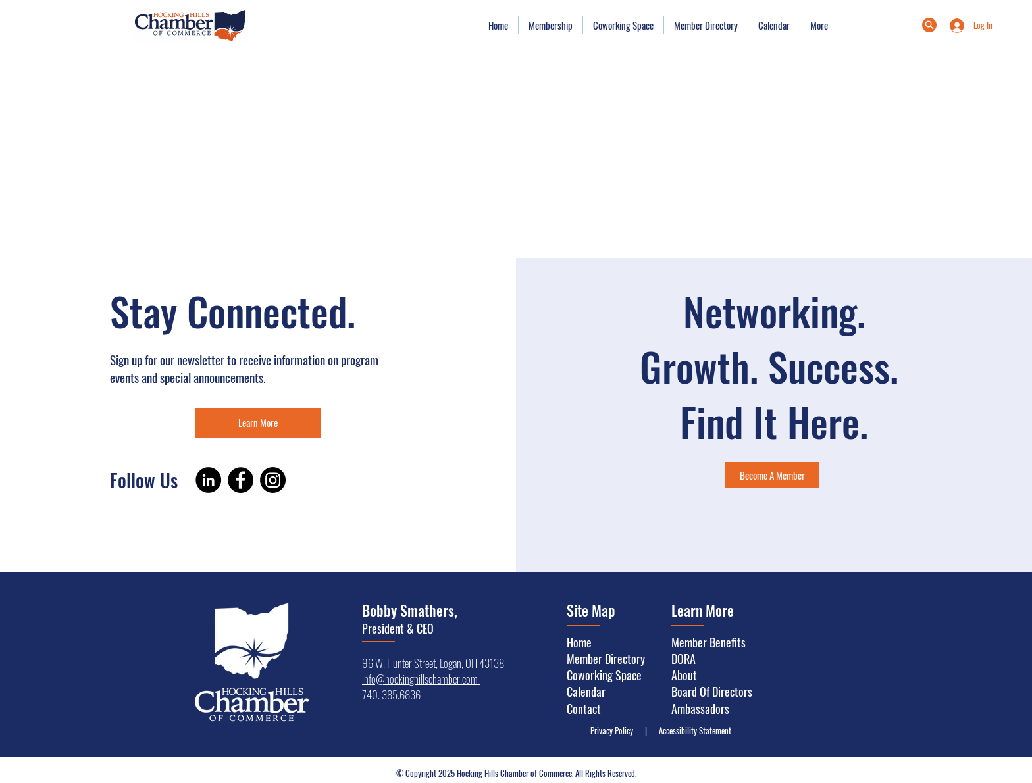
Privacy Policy (614, 730)
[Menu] (929, 25)
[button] (550, 25)
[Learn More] (258, 423)
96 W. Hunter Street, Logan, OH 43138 (433, 663)
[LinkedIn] (208, 480)
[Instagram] (273, 480)
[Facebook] (240, 480)
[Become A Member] (772, 475)
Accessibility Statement (692, 730)
